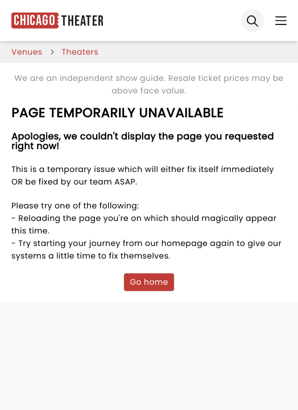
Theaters (80, 52)
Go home (149, 282)
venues (27, 52)
